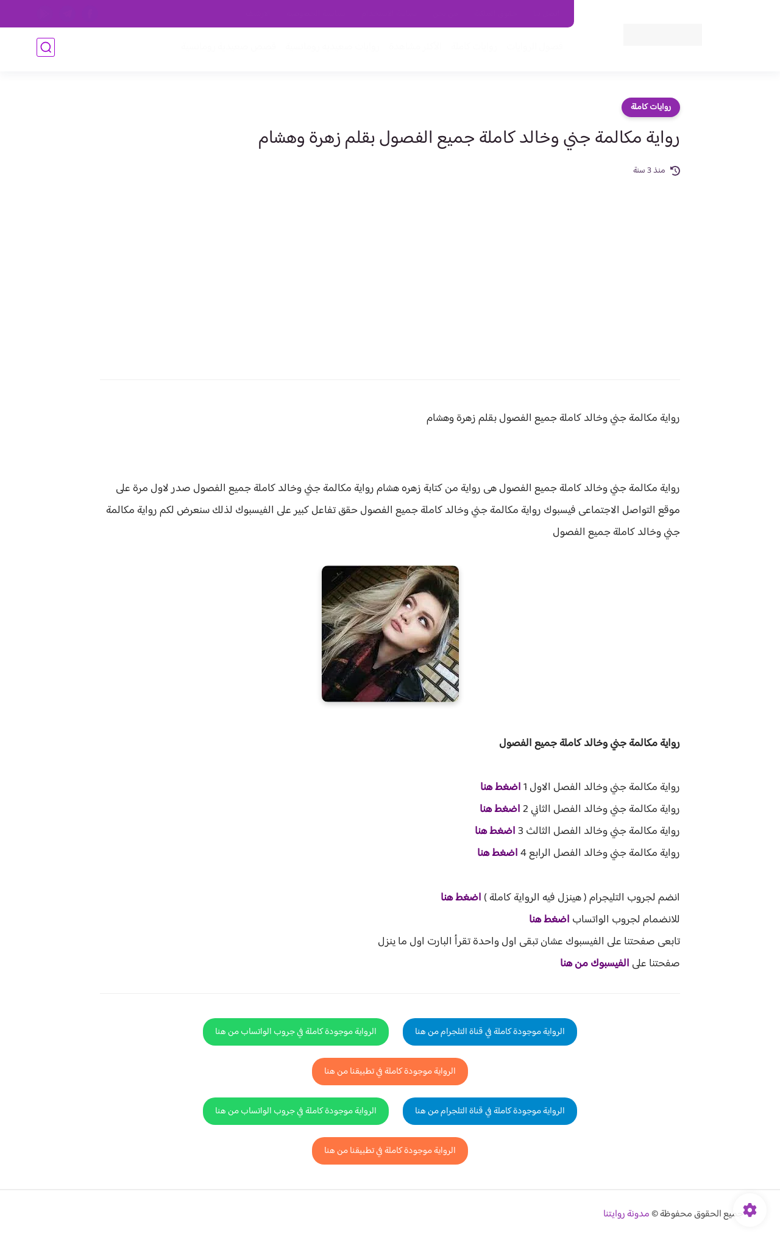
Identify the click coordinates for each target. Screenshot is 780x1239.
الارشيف (258, 14)
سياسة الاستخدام (389, 14)
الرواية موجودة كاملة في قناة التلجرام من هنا (490, 1032)
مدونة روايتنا (626, 1214)
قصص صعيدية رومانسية (226, 50)
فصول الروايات (532, 50)
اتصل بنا (546, 14)
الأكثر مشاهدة (412, 50)
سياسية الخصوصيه (316, 14)
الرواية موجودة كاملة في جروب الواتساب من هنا (296, 1032)
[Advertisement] (390, 269)
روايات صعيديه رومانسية (330, 50)
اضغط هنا (500, 787)
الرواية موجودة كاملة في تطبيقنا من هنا (390, 1071)
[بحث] (46, 49)
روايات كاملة (471, 50)
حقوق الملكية (495, 14)
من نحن (445, 14)
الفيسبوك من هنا (594, 964)
